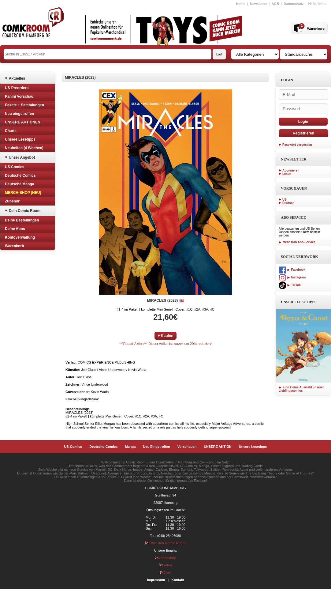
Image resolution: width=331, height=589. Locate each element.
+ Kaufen (165, 336)
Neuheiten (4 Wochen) (24, 148)
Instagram (292, 277)
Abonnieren (290, 170)
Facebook (292, 269)
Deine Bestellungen (22, 220)
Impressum (156, 580)
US (284, 199)
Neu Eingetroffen (156, 446)
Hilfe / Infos (317, 4)
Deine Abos (15, 229)
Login (303, 121)
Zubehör (12, 201)
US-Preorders (16, 88)
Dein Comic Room (24, 211)
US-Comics (73, 446)
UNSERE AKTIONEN (22, 122)
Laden (165, 565)
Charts (11, 131)
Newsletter (258, 4)
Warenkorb (14, 246)
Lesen (286, 174)
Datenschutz (293, 4)
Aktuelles (17, 78)
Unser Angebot (22, 157)
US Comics (14, 167)
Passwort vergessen (297, 144)
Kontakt (177, 580)
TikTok (290, 285)
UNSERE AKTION (218, 446)
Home (240, 4)
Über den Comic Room (165, 543)
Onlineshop (166, 558)
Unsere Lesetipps (20, 139)
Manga (130, 446)
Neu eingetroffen (19, 113)
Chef (165, 572)
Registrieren (303, 133)
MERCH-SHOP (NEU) (23, 193)
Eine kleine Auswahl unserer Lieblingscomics (301, 389)
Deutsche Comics (20, 175)
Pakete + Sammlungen (24, 105)
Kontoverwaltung (20, 237)
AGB (275, 4)
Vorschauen (186, 446)
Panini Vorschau (19, 96)
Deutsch (288, 203)
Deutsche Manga (19, 184)
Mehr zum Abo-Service (297, 242)
